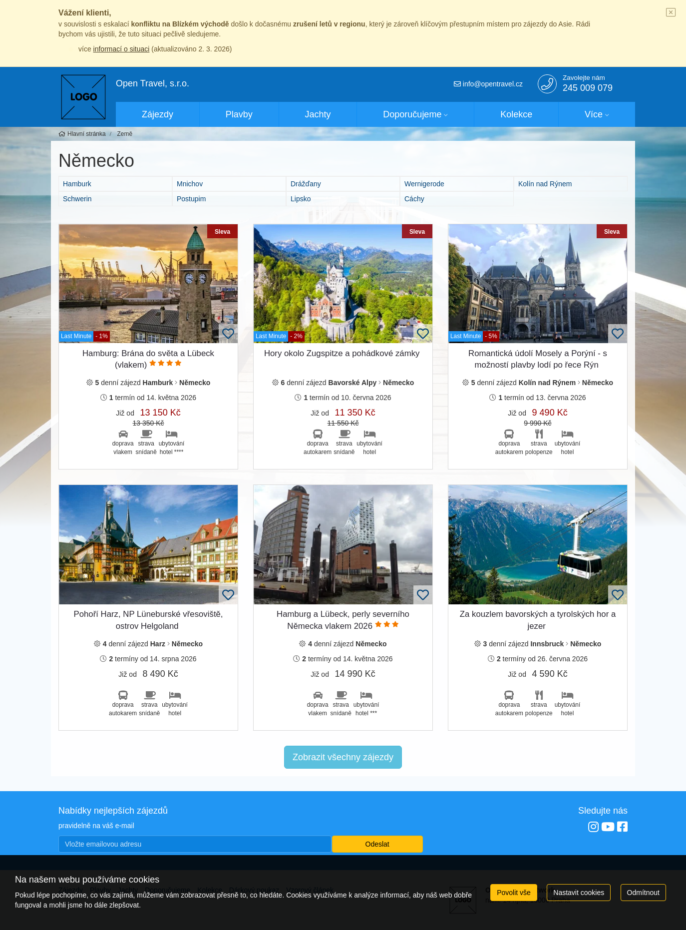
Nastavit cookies (578, 893)
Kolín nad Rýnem (545, 184)
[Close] (671, 12)
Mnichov (190, 184)
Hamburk (77, 184)
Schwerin (77, 199)
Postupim (191, 199)
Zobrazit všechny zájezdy (343, 757)
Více (594, 114)
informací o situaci (121, 49)
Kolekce (516, 114)
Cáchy (414, 199)
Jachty (318, 114)
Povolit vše (514, 893)
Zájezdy (157, 114)
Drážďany (306, 184)
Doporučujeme (412, 114)
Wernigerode (424, 184)
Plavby (239, 114)
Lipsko (301, 199)
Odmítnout (643, 893)
